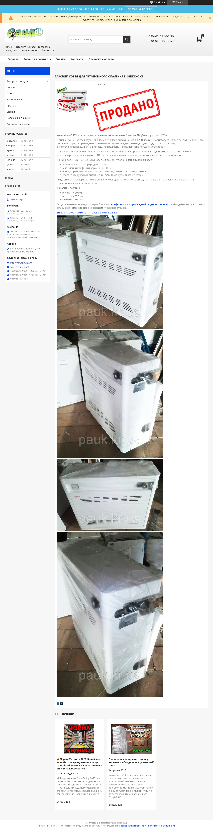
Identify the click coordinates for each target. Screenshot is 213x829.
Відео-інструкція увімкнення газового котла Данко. (87, 212)
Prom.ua (123, 822)
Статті (10, 93)
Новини (11, 87)
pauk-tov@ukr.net (19, 267)
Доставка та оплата (18, 124)
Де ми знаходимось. (141, 9)
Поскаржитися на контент (133, 825)
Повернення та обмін (19, 117)
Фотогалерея (14, 99)
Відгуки (11, 111)
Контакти (77, 59)
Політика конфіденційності (161, 825)
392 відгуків (159, 2)
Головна (12, 59)
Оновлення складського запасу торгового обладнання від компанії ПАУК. (131, 762)
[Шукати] (126, 39)
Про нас (60, 59)
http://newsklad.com (21, 262)
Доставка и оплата (101, 59)
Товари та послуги (35, 59)
